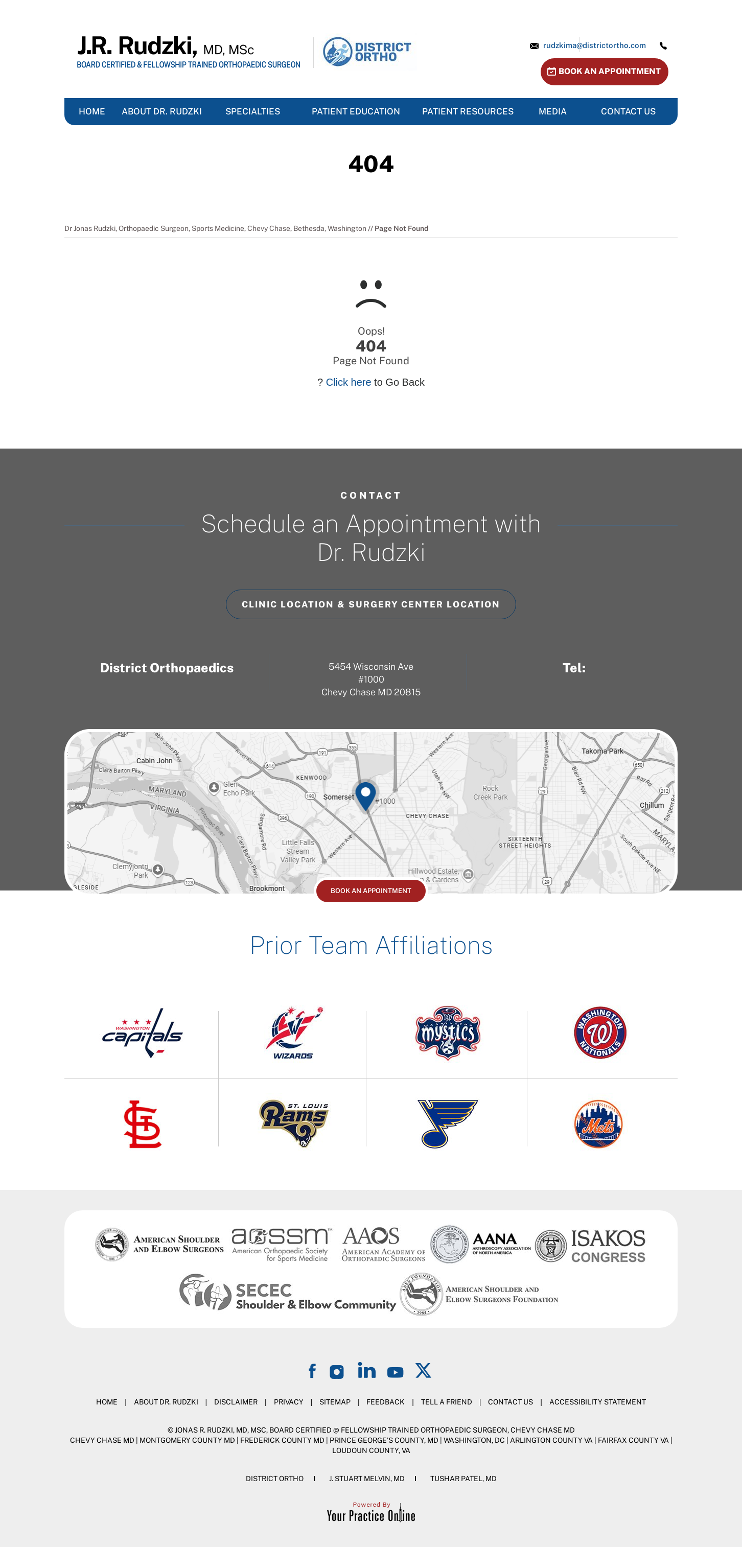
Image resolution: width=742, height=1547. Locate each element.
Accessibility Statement (597, 1402)
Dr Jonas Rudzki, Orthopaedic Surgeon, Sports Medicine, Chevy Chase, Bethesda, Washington (215, 228)
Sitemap (335, 1402)
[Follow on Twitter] (424, 1370)
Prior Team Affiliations (371, 944)
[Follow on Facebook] (314, 1370)
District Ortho (275, 1478)
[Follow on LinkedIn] (367, 1370)
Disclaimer (236, 1402)
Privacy (289, 1402)
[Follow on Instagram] (338, 1370)
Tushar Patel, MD (463, 1478)
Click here (349, 382)
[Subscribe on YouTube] (395, 1370)
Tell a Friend (446, 1402)
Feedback (385, 1402)
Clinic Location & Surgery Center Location (371, 604)
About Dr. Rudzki (166, 1402)
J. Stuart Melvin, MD (367, 1478)
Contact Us (510, 1402)
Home (107, 1402)
